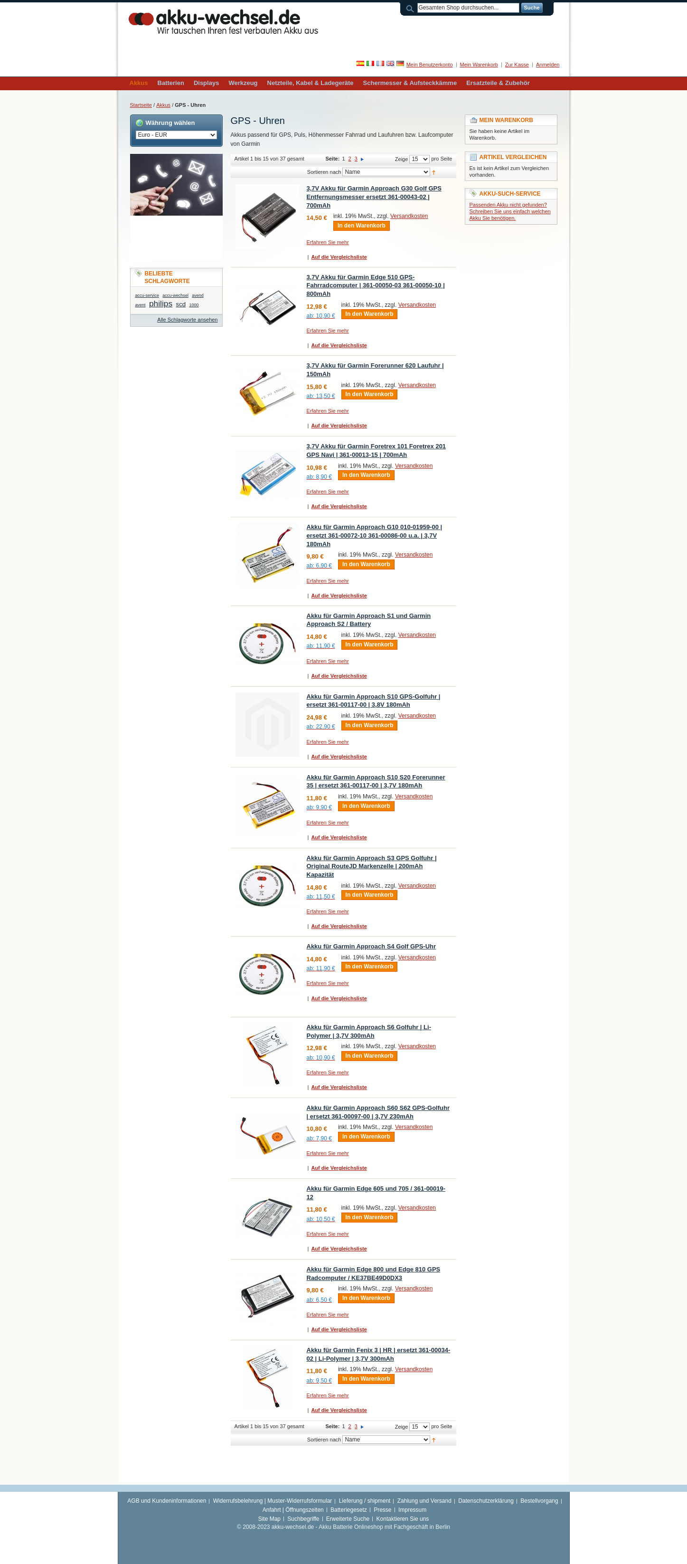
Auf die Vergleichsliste (339, 257)
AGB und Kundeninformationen (166, 1501)
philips (160, 303)
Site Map (269, 1519)
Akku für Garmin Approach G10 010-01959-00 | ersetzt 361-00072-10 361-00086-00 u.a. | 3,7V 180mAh (374, 535)
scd (181, 304)
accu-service (147, 295)
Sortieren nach (324, 172)
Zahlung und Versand (424, 1501)
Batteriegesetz (348, 1510)
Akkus (163, 105)
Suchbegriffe (303, 1519)
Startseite (141, 105)
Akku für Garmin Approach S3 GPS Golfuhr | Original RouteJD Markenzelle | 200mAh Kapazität (372, 866)
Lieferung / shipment (365, 1501)
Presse (382, 1510)
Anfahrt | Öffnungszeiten (293, 1510)
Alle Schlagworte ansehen (187, 319)
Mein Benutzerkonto (429, 64)
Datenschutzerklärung (486, 1501)
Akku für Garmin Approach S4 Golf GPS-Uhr (371, 946)
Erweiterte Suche (347, 1519)
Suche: (411, 8)
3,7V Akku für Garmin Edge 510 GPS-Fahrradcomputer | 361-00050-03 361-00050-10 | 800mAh (376, 285)
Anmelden (548, 64)
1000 (193, 305)
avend (198, 295)
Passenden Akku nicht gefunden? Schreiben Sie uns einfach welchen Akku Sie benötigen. (510, 211)
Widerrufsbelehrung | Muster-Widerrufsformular (272, 1501)
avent (140, 305)
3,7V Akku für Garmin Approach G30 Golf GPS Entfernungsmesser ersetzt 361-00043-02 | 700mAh (374, 197)
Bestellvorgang (539, 1501)
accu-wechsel (175, 295)
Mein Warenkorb (479, 64)
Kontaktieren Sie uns (402, 1519)
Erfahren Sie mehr (328, 242)
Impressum (412, 1510)
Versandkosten (409, 216)
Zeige (401, 159)
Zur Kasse (517, 64)
